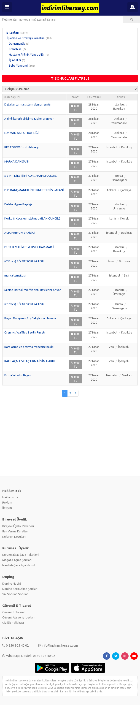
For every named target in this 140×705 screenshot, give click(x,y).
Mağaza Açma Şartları (17, 559)
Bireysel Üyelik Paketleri (18, 526)
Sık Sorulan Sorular (15, 594)
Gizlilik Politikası (13, 622)
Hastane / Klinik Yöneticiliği (26, 54)
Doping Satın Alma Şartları (20, 588)
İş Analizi (15, 60)
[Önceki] (75, 393)
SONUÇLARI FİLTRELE (70, 78)
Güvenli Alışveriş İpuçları (18, 617)
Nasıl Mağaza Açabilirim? (18, 565)
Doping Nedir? (11, 583)
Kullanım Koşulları (14, 536)
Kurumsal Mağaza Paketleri (20, 554)
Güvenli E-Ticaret (13, 612)
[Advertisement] (70, 439)
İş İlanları (12, 32)
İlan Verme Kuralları (15, 531)
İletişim (7, 507)
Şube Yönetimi (18, 65)
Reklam (7, 502)
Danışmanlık (17, 43)
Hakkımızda (10, 497)
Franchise (15, 49)
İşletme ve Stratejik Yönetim (26, 38)
